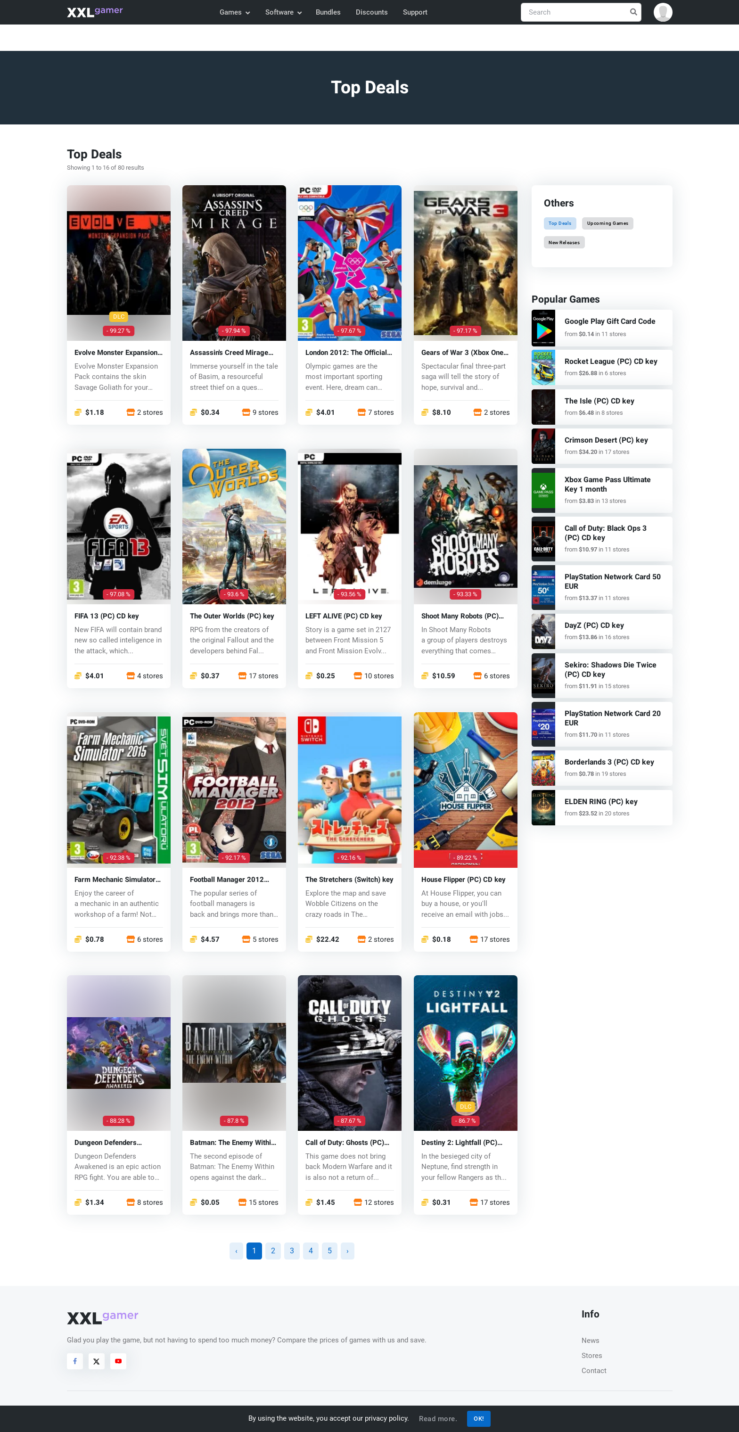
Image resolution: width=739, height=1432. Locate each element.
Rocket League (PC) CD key (608, 361)
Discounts (372, 12)
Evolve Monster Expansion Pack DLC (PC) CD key (115, 352)
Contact (594, 1370)
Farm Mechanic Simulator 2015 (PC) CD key (115, 879)
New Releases (564, 242)
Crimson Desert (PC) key (604, 440)
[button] (663, 12)
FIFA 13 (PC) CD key (106, 615)
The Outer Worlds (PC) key (232, 615)
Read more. (438, 1419)
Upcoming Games (608, 223)
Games (234, 12)
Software (283, 12)
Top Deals (560, 223)
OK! (479, 1418)
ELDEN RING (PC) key (599, 795)
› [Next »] (347, 1250)
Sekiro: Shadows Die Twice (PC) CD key (607, 665)
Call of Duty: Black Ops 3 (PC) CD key (612, 531)
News (590, 1340)
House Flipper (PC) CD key (463, 879)
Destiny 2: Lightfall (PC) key (459, 1142)
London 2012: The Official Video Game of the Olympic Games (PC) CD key (348, 352)
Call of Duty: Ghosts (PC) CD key (344, 1142)
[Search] (581, 12)
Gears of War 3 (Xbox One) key (463, 352)
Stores (592, 1355)
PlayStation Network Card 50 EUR (611, 578)
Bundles (328, 12)
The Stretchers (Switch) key (349, 879)
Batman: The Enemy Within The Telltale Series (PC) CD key (233, 1142)
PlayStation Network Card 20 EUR (611, 713)
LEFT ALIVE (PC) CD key (343, 615)
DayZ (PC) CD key (593, 622)
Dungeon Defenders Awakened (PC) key (105, 1142)
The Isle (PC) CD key (597, 400)
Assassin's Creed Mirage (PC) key (229, 352)
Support (415, 12)
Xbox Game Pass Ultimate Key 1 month (613, 483)
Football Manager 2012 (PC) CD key (227, 879)
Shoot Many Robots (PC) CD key (460, 615)
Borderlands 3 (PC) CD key (607, 756)
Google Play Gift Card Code (608, 321)
